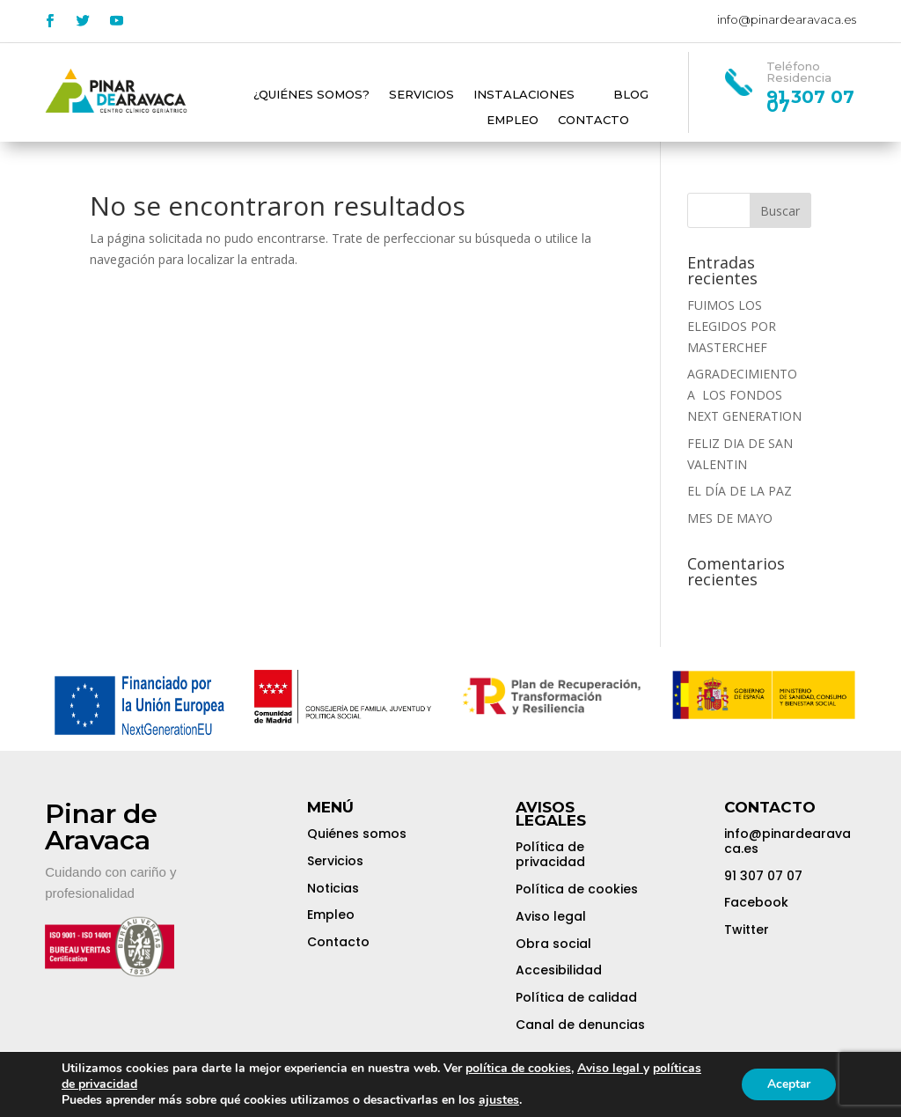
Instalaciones (524, 95)
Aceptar (787, 1084)
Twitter (746, 929)
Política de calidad (576, 997)
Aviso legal (551, 916)
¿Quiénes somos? (311, 95)
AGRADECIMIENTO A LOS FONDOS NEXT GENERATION (744, 394)
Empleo (512, 120)
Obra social (553, 943)
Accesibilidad (559, 970)
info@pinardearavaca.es (786, 19)
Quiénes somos (357, 833)
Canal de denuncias (580, 1024)
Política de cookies (577, 889)
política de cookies (518, 1068)
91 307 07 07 (763, 876)
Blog (630, 95)
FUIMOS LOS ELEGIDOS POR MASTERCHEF (731, 326)
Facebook (756, 902)
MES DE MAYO (730, 518)
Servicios (421, 95)
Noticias (333, 888)
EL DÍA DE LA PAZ (739, 490)
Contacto (593, 120)
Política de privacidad (550, 854)
